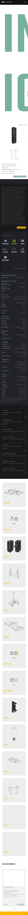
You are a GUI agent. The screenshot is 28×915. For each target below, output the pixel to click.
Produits (4, 6)
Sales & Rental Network (20, 176)
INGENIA (8, 6)
